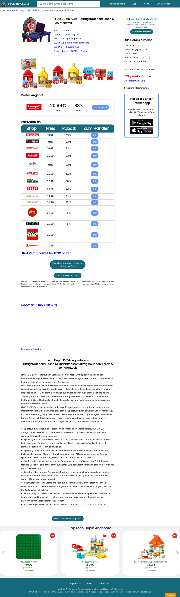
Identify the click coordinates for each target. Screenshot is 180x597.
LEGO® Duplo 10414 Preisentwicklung (71, 42)
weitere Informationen (137, 87)
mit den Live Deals (67, 266)
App (134, 3)
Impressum (75, 583)
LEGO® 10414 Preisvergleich (67, 34)
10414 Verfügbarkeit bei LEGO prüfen (46, 253)
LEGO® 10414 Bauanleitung (66, 47)
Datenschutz (104, 583)
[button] (177, 553)
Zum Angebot (100, 107)
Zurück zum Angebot (31, 349)
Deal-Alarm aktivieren (141, 31)
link (94, 135)
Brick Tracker (163, 3)
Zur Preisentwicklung (134, 80)
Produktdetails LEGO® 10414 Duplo (70, 51)
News (146, 3)
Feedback (170, 595)
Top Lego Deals (117, 3)
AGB (89, 583)
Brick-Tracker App (63, 30)
